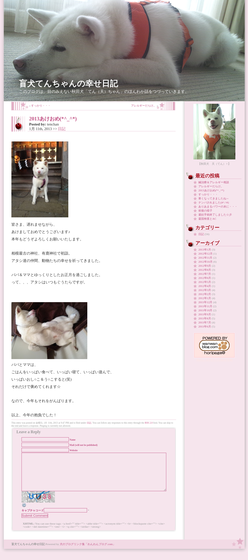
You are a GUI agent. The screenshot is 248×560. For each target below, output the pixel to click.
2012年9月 (204, 265)
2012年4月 (204, 285)
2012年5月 (204, 281)
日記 (62, 129)
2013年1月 (204, 249)
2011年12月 (205, 302)
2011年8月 (204, 318)
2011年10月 (205, 310)
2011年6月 (204, 326)
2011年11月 (205, 306)
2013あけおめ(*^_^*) (53, 118)
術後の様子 (205, 210)
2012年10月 (205, 261)
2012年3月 (204, 290)
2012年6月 (204, 277)
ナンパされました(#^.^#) (213, 202)
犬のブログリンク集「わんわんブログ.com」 (87, 551)
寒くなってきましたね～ (213, 198)
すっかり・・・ (41, 105)
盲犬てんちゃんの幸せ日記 (68, 83)
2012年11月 (205, 257)
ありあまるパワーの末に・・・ (217, 206)
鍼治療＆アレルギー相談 (213, 182)
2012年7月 (204, 273)
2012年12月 (205, 253)
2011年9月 (204, 314)
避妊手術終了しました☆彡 (215, 214)
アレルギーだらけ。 (143, 105)
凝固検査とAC (207, 218)
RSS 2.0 (149, 423)
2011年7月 (204, 322)
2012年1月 (204, 298)
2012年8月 (204, 269)
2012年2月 (204, 294)
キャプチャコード (33, 518)
